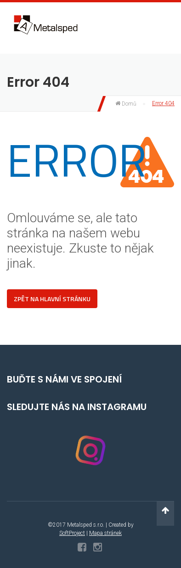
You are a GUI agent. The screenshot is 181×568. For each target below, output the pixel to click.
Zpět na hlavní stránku (52, 299)
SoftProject (72, 533)
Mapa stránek (105, 533)
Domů (125, 104)
